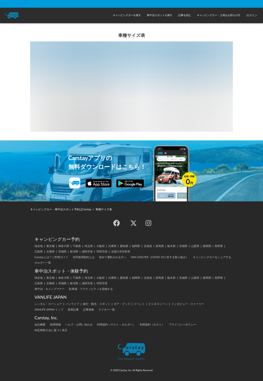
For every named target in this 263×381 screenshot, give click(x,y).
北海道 (148, 246)
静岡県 (207, 246)
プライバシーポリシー (182, 324)
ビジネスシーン (158, 303)
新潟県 (74, 251)
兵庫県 (112, 246)
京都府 (50, 251)
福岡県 (136, 246)
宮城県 (62, 251)
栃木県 (171, 246)
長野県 (219, 246)
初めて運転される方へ (112, 257)
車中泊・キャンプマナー (50, 288)
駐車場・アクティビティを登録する (91, 288)
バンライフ (72, 303)
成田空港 (87, 251)
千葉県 (77, 246)
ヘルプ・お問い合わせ (79, 324)
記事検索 (88, 309)
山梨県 (195, 246)
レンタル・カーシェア (48, 303)
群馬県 (160, 246)
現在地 (39, 246)
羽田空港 (101, 251)
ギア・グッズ (122, 303)
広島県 (39, 251)
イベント (139, 303)
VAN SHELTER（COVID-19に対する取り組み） (160, 257)
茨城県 (183, 246)
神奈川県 (63, 246)
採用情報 (55, 324)
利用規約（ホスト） (152, 324)
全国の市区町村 (120, 251)
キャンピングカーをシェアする (212, 257)
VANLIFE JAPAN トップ (49, 309)
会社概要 (40, 324)
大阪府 (100, 246)
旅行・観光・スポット (96, 303)
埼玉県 (89, 246)
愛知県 (124, 246)
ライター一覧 (106, 309)
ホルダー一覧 (43, 262)
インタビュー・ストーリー (187, 303)
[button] (127, 15)
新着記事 (73, 309)
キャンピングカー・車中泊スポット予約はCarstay (60, 209)
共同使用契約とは (84, 257)
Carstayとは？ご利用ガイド (51, 257)
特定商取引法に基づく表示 (51, 330)
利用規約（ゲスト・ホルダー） (116, 324)
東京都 (50, 246)
